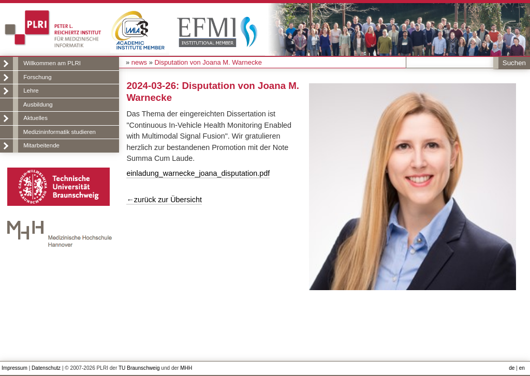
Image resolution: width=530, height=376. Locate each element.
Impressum (14, 368)
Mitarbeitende (41, 145)
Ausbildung (38, 104)
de (511, 368)
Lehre (30, 90)
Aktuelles (35, 118)
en (522, 368)
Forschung (37, 77)
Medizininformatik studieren (59, 132)
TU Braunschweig (139, 368)
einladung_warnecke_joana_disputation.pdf (198, 173)
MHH (186, 368)
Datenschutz (46, 368)
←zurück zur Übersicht (164, 199)
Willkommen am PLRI (52, 63)
